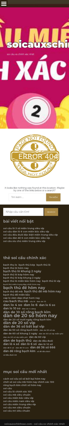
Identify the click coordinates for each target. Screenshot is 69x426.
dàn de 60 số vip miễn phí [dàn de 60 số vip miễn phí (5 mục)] (51, 334)
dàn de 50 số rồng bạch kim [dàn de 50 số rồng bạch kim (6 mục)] (20, 330)
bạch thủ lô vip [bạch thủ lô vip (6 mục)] (51, 281)
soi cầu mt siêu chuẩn (16, 410)
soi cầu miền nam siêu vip (18, 401)
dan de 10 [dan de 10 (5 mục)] (41, 302)
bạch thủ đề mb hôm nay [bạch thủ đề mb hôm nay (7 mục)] (42, 291)
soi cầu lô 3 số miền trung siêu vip (23, 228)
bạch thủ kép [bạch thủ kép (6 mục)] (27, 264)
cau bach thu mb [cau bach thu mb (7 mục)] (15, 301)
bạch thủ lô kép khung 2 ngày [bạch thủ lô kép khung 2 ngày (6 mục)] (22, 277)
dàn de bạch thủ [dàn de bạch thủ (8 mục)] (17, 340)
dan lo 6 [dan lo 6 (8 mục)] (31, 304)
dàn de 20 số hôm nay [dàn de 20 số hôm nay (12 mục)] (30, 315)
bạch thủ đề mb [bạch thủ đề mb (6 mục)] (13, 291)
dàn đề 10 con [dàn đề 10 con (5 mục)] (22, 348)
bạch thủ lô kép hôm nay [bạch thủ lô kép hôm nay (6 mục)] (18, 274)
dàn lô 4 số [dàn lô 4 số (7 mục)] (11, 344)
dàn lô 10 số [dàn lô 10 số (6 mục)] (45, 344)
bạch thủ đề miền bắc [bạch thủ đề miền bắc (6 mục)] (16, 294)
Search (51, 212)
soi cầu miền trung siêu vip (19, 404)
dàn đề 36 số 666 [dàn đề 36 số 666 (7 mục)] (42, 347)
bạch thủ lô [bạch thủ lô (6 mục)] (43, 264)
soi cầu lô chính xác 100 (17, 391)
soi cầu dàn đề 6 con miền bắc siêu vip (26, 238)
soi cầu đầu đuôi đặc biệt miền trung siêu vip (30, 234)
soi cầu (7, 388)
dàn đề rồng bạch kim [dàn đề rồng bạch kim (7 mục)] (19, 351)
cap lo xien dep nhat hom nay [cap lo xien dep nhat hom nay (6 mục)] (21, 298)
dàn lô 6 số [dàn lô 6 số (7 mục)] (29, 344)
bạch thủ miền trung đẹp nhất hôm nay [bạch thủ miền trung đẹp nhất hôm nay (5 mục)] (21, 284)
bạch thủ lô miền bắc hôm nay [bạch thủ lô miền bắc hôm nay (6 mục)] (22, 281)
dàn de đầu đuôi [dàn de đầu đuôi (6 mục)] (43, 340)
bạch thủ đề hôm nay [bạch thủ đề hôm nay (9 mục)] (24, 287)
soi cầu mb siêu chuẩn (16, 394)
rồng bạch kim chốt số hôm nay (22, 385)
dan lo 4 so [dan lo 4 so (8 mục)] (12, 304)
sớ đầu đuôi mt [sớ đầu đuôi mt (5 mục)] (10, 355)
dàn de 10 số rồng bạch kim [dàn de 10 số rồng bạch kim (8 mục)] (27, 312)
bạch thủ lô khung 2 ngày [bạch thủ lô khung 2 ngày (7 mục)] (22, 271)
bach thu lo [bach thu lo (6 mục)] (10, 264)
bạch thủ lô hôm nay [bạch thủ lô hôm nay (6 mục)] (16, 268)
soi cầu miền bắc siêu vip (18, 398)
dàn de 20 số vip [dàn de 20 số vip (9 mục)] (19, 322)
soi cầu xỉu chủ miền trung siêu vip (24, 241)
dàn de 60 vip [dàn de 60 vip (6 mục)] (37, 337)
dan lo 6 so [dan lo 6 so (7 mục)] (47, 305)
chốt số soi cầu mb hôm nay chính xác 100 (28, 382)
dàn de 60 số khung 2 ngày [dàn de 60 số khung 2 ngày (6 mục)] (20, 333)
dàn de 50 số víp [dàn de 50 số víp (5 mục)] (47, 330)
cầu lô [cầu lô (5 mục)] (32, 302)
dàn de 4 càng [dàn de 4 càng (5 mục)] (29, 309)
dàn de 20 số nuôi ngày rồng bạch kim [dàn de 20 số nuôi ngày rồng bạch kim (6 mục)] (27, 319)
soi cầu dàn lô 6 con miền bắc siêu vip (26, 231)
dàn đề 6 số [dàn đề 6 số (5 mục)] (8, 348)
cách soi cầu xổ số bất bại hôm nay (24, 378)
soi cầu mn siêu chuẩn (16, 407)
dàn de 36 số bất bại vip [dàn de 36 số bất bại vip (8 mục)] (23, 326)
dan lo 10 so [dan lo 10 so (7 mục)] (11, 308)
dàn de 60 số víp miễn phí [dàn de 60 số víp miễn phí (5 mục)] (15, 337)
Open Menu (4, 3)
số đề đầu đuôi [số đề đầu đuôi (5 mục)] (43, 351)
